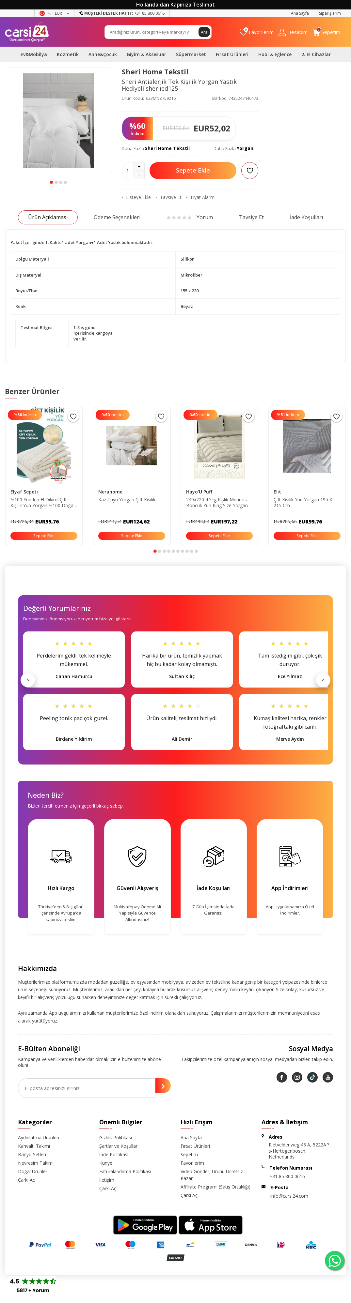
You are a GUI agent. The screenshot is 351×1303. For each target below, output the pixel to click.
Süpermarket (191, 54)
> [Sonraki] (323, 680)
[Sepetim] (326, 32)
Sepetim (189, 1154)
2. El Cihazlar (316, 54)
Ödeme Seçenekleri (117, 217)
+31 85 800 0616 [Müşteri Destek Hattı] (122, 13)
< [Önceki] (27, 680)
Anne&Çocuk (102, 54)
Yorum (190, 217)
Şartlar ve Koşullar (118, 1146)
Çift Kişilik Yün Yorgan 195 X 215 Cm (303, 503)
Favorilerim (192, 1163)
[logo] (27, 32)
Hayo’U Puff (199, 492)
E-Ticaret (157, 1296)
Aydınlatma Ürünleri (38, 1137)
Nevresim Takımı (36, 1163)
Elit (277, 492)
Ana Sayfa (300, 13)
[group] (58, 121)
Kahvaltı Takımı (34, 1146)
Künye (105, 1163)
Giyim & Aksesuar (146, 54)
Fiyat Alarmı (200, 197)
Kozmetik (68, 54)
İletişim (106, 1180)
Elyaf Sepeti (24, 492)
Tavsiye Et (169, 197)
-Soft (142, 1296)
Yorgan (245, 148)
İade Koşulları (306, 217)
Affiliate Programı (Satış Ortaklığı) (215, 1187)
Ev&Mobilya (34, 54)
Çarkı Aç (26, 1180)
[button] (51, 182)
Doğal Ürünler (32, 1171)
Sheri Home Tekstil (155, 71)
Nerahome (110, 492)
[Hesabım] (293, 32)
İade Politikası (113, 1154)
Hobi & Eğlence (275, 54)
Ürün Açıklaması (48, 217)
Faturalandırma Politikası (125, 1171)
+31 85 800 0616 (287, 1176)
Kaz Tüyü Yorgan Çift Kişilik (126, 500)
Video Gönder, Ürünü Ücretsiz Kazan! (212, 1174)
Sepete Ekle (193, 170)
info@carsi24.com (289, 1196)
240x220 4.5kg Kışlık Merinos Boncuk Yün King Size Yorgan (217, 503)
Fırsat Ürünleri (232, 54)
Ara (204, 32)
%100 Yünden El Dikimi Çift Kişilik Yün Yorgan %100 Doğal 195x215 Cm (42, 503)
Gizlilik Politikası (115, 1137)
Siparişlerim (330, 13)
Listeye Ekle (136, 197)
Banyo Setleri (32, 1154)
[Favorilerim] (257, 32)
